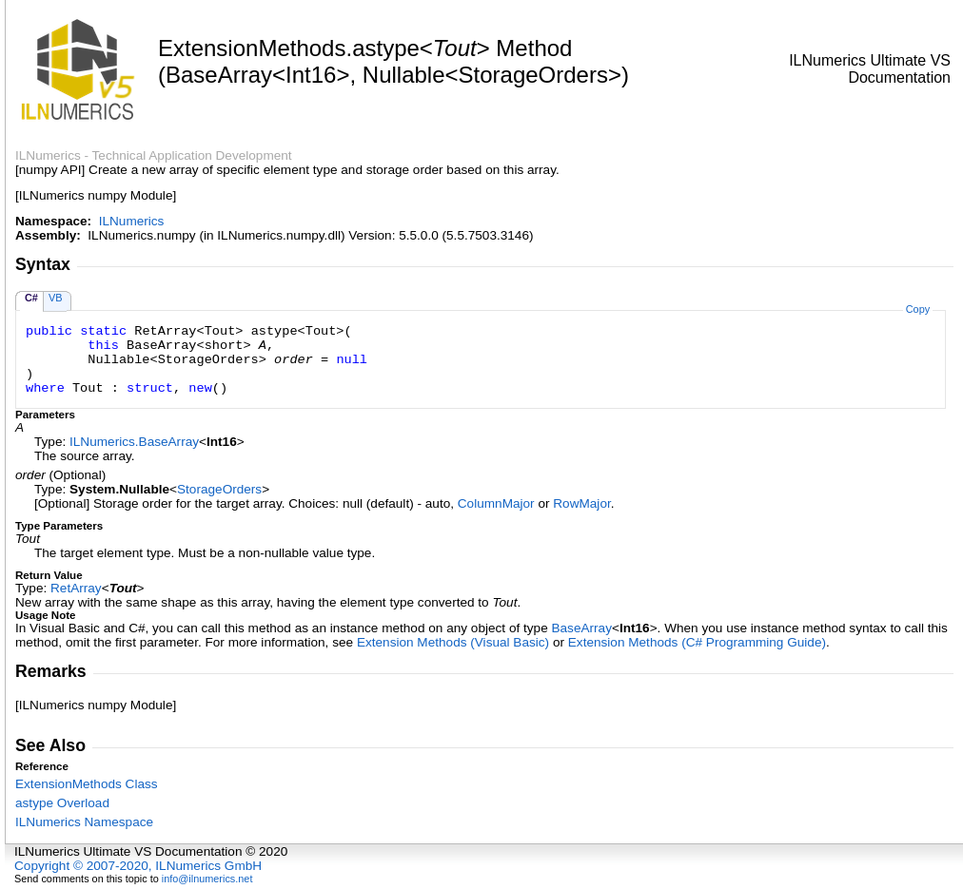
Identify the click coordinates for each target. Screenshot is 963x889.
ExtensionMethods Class (86, 784)
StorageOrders (219, 489)
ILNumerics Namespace (84, 822)
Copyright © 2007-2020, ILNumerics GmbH (138, 866)
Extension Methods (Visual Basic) (453, 642)
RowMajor (581, 503)
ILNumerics (132, 221)
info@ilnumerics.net (207, 878)
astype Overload (62, 803)
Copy (918, 309)
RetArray (76, 588)
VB (56, 297)
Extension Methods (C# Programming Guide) (697, 642)
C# (31, 297)
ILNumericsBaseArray (134, 442)
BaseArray (581, 628)
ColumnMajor (496, 503)
